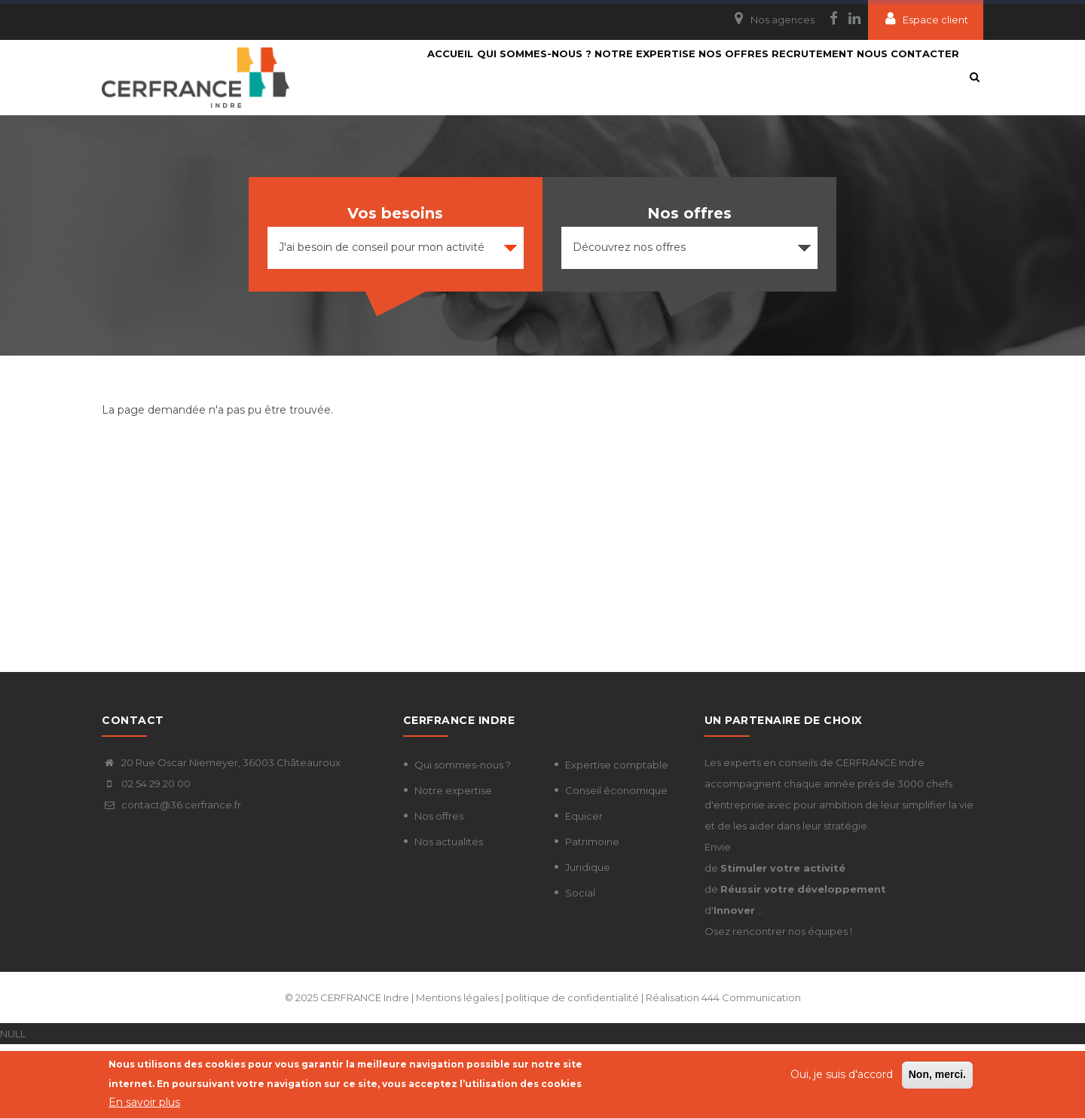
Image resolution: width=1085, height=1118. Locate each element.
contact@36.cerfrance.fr (171, 878)
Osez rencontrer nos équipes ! (778, 1005)
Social (580, 967)
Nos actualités (448, 915)
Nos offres (438, 890)
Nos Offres (718, 77)
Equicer (584, 890)
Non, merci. (937, 1076)
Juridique (587, 941)
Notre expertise (614, 77)
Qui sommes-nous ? (488, 77)
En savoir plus (144, 1103)
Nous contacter (418, 152)
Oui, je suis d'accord (841, 1076)
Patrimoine (592, 915)
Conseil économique (616, 864)
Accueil (390, 77)
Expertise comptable (616, 838)
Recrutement (812, 77)
